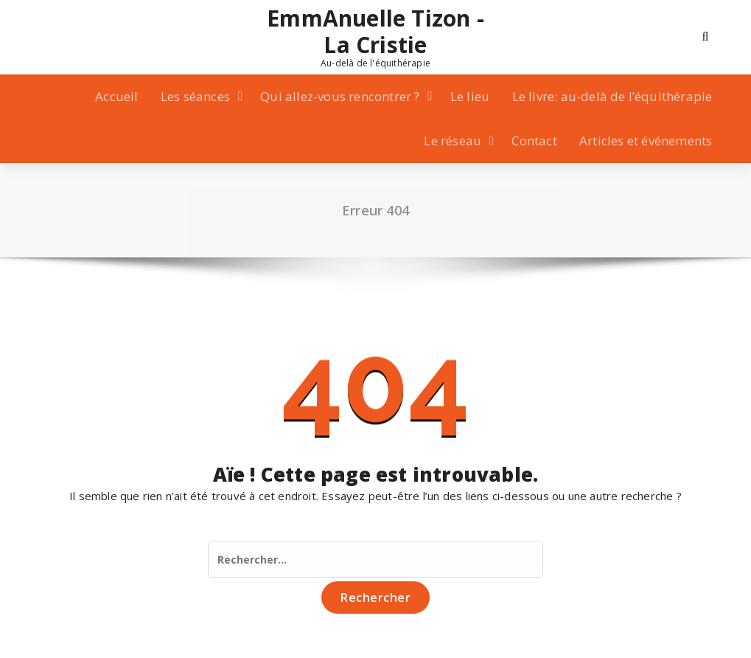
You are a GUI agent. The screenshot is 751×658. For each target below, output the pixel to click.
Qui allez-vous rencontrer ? (339, 96)
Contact (533, 140)
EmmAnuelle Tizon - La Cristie (375, 31)
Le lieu (469, 96)
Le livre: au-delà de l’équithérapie (612, 96)
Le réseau (452, 140)
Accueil (116, 96)
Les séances (195, 96)
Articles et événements (645, 140)
